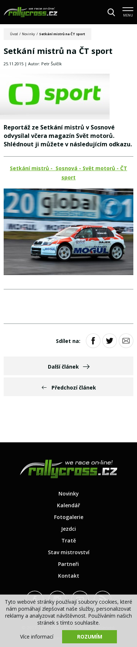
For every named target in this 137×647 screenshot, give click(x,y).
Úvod (14, 34)
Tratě (68, 540)
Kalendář (68, 505)
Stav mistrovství (69, 552)
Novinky (28, 34)
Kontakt (68, 575)
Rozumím (89, 636)
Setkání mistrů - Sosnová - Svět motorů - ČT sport (68, 173)
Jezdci (68, 528)
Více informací (36, 636)
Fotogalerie (68, 516)
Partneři (68, 563)
